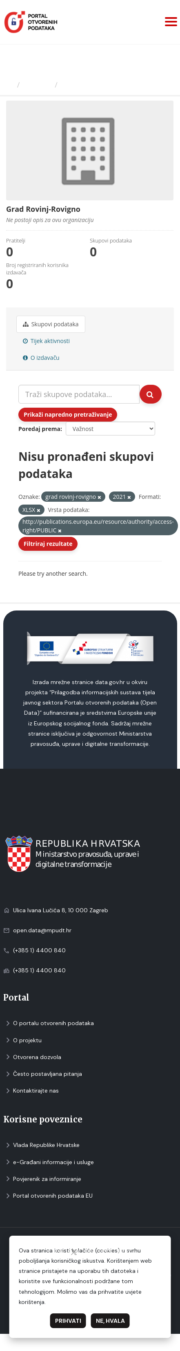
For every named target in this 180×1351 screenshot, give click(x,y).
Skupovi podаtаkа (51, 324)
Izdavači (37, 85)
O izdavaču (41, 357)
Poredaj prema (39, 429)
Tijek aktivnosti (46, 341)
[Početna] (9, 85)
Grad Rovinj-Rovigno (99, 85)
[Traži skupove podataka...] (79, 394)
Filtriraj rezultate (48, 544)
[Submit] (151, 394)
